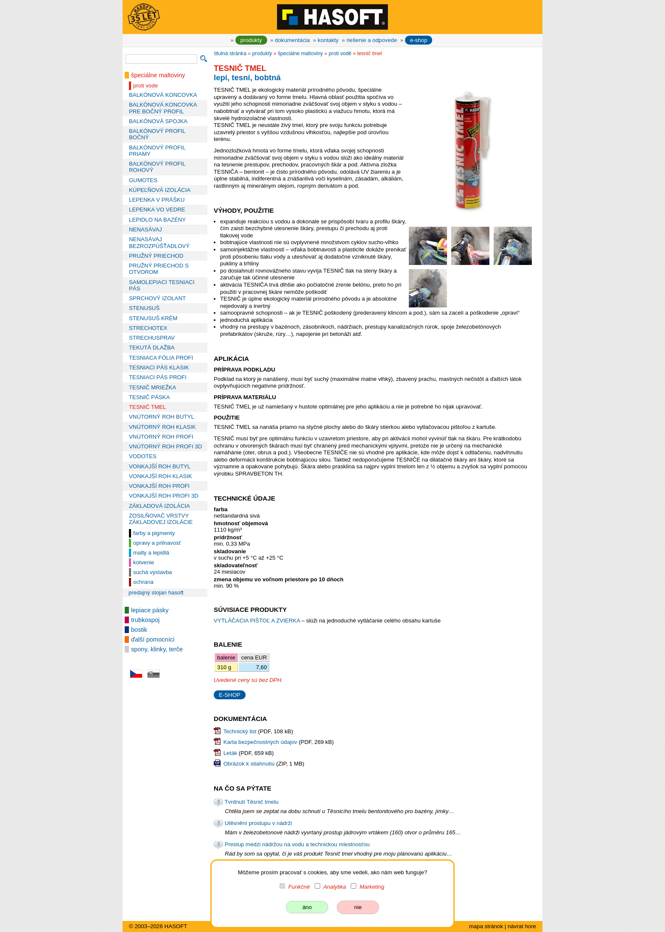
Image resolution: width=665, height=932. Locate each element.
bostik (139, 629)
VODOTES (142, 456)
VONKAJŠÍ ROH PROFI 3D (163, 496)
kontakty (328, 40)
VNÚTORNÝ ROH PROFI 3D (165, 446)
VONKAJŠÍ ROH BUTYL (159, 466)
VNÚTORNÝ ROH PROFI (161, 437)
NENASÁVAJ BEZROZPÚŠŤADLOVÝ (159, 242)
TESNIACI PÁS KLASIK (159, 367)
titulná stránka (230, 53)
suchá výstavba (152, 572)
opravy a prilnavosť (157, 543)
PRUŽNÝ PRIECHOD (156, 256)
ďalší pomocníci (152, 639)
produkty (251, 40)
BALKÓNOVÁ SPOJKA (158, 121)
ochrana (143, 582)
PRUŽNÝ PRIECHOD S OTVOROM (159, 268)
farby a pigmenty (154, 533)
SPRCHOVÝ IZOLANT (157, 298)
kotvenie (143, 562)
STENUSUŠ (144, 308)
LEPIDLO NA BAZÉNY (157, 220)
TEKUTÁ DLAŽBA (152, 347)
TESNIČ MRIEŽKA (152, 387)
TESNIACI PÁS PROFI (158, 377)
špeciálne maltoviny (158, 75)
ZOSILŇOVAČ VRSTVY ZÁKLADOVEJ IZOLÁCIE (161, 518)
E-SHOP (229, 695)
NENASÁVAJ (145, 229)
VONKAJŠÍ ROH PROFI (159, 486)
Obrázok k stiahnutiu (249, 763)
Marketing (372, 887)
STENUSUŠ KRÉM (153, 318)
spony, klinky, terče (157, 649)
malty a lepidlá (151, 552)
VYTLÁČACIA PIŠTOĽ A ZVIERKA (258, 620)
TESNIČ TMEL (147, 407)
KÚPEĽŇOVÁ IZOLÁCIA (159, 190)
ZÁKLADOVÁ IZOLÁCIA (159, 506)
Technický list (239, 731)
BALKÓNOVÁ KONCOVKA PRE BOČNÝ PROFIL (163, 107)
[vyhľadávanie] (161, 59)
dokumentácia (292, 40)
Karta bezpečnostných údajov (260, 742)
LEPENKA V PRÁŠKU (156, 200)
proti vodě (340, 53)
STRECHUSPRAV (152, 338)
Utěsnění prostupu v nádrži (258, 823)
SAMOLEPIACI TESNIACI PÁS (162, 285)
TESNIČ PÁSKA (149, 397)
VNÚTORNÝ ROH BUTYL (161, 417)
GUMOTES (143, 180)
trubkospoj (145, 620)
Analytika (334, 887)
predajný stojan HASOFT (156, 592)
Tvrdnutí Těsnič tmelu (251, 802)
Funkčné (299, 887)
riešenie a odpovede (371, 40)
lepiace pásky (149, 610)
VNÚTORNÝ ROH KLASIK (162, 427)
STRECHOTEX (148, 328)
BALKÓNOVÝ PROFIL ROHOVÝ (157, 166)
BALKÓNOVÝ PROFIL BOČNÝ (157, 134)
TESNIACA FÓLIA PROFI (161, 358)
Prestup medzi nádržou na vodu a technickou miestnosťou (297, 844)
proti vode (145, 85)
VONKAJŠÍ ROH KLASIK (160, 476)
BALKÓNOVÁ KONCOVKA (163, 95)
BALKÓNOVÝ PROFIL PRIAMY (157, 150)
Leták (230, 753)
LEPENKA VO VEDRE (157, 209)
